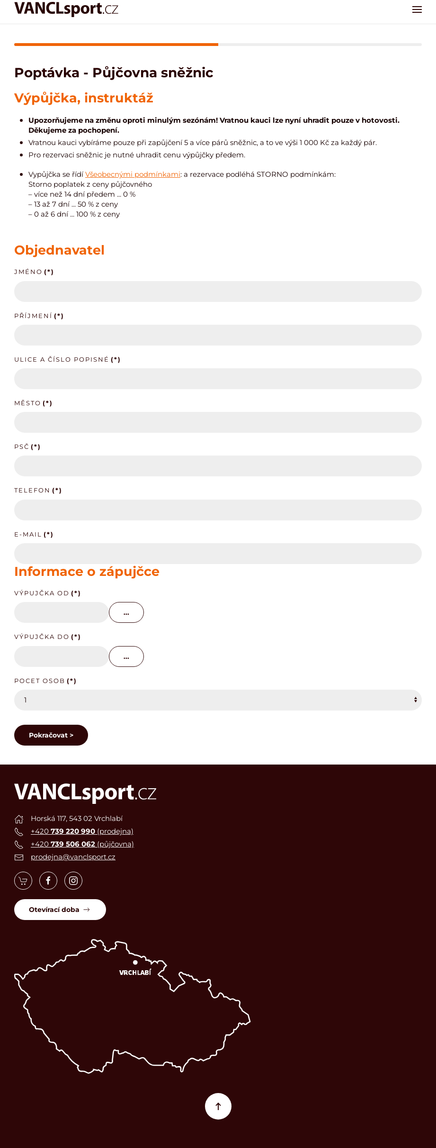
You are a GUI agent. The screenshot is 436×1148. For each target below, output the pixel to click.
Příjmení (39, 315)
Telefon (38, 490)
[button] (417, 9)
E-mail (34, 534)
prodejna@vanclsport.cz (73, 856)
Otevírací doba (60, 909)
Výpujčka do (47, 636)
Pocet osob (45, 680)
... (126, 612)
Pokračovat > (51, 735)
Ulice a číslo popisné (67, 359)
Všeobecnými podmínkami (132, 174)
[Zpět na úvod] (66, 9)
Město (33, 403)
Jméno (34, 271)
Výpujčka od (47, 593)
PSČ (27, 446)
